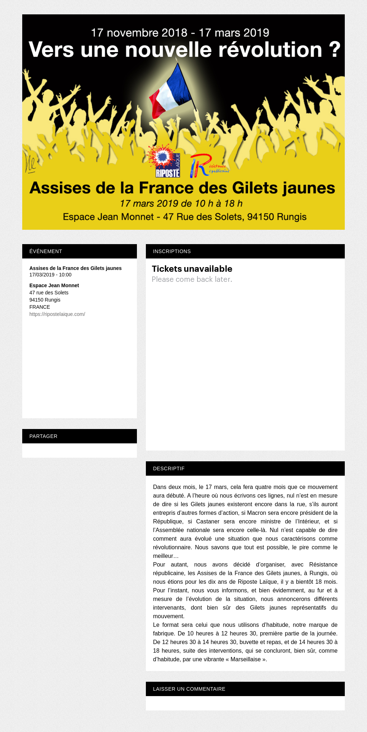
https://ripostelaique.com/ (57, 314)
